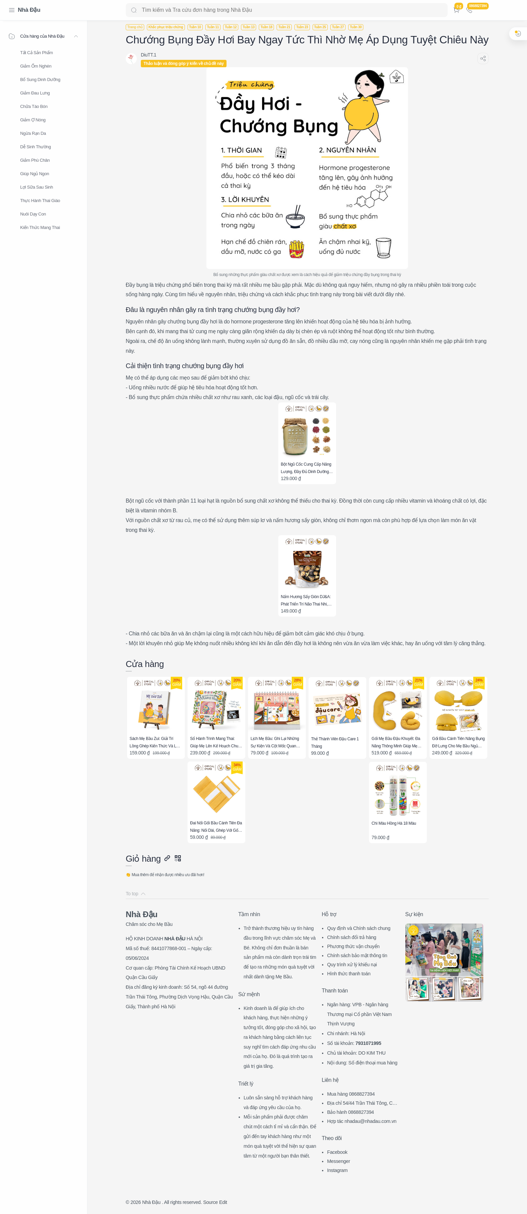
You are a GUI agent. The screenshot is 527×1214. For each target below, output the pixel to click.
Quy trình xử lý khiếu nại (352, 964)
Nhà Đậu (29, 10)
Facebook (337, 1152)
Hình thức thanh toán (348, 973)
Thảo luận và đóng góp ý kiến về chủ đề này (184, 63)
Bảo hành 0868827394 (350, 1112)
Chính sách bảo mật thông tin (357, 955)
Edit (223, 1202)
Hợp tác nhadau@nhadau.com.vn (361, 1121)
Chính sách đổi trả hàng (351, 937)
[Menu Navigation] (11, 10)
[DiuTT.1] (148, 54)
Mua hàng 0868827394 (351, 1094)
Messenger (338, 1161)
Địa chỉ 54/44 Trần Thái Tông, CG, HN (362, 1103)
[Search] (287, 10)
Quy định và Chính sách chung (358, 928)
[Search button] (134, 10)
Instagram (337, 1170)
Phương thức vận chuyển (353, 946)
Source (210, 1202)
